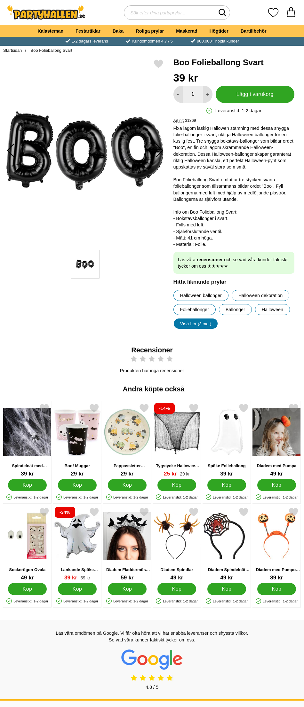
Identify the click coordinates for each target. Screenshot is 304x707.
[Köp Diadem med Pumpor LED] (276, 589)
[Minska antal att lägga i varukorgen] (178, 94)
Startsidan (12, 50)
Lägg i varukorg (255, 94)
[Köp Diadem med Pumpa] (276, 485)
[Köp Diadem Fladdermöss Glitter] (127, 589)
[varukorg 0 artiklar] (291, 13)
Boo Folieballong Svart (50, 50)
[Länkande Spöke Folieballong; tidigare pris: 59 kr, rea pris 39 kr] (77, 544)
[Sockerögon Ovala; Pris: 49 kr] (27, 544)
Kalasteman (50, 31)
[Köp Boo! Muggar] (77, 485)
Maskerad (186, 31)
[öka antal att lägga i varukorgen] (207, 94)
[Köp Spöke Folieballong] (226, 485)
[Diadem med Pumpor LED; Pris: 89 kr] (276, 544)
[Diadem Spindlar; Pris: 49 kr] (177, 544)
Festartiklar (88, 31)
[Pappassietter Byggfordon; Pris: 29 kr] (127, 440)
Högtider (219, 31)
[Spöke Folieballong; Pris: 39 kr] (227, 440)
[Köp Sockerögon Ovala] (27, 589)
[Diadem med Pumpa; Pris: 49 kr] (276, 440)
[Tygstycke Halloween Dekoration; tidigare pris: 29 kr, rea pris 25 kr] (177, 440)
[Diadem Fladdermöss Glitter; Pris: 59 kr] (127, 544)
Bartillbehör (254, 31)
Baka (118, 31)
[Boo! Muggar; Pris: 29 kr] (77, 440)
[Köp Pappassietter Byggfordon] (127, 485)
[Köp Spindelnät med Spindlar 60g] (27, 485)
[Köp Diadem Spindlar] (177, 589)
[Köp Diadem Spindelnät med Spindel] (226, 589)
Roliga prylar (150, 31)
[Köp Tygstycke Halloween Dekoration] (177, 485)
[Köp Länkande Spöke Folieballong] (77, 589)
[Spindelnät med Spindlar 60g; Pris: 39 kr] (27, 440)
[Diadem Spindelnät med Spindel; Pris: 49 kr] (227, 544)
